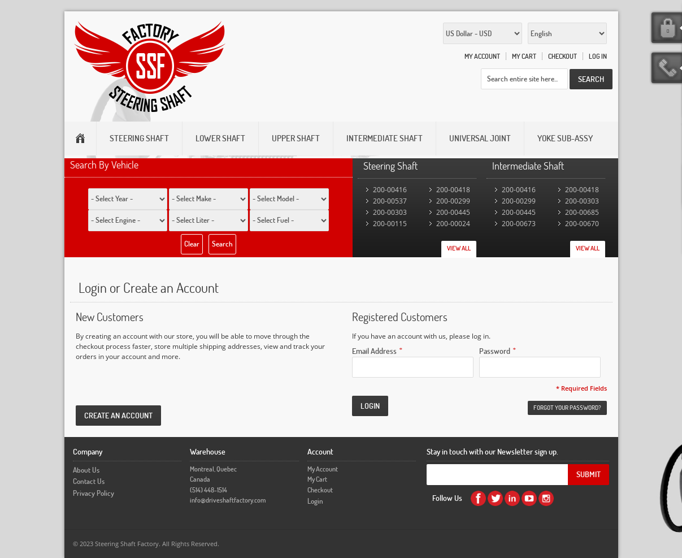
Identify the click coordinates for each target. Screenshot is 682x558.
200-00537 (390, 201)
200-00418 (453, 189)
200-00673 (519, 223)
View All (459, 248)
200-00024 (453, 223)
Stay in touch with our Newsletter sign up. (492, 451)
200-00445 (453, 212)
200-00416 (390, 189)
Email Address (374, 350)
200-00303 (390, 212)
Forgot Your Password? (567, 408)
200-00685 (582, 212)
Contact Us (89, 481)
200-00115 (390, 223)
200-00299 (453, 201)
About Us (86, 469)
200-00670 (582, 223)
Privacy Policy (93, 493)
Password (494, 350)
